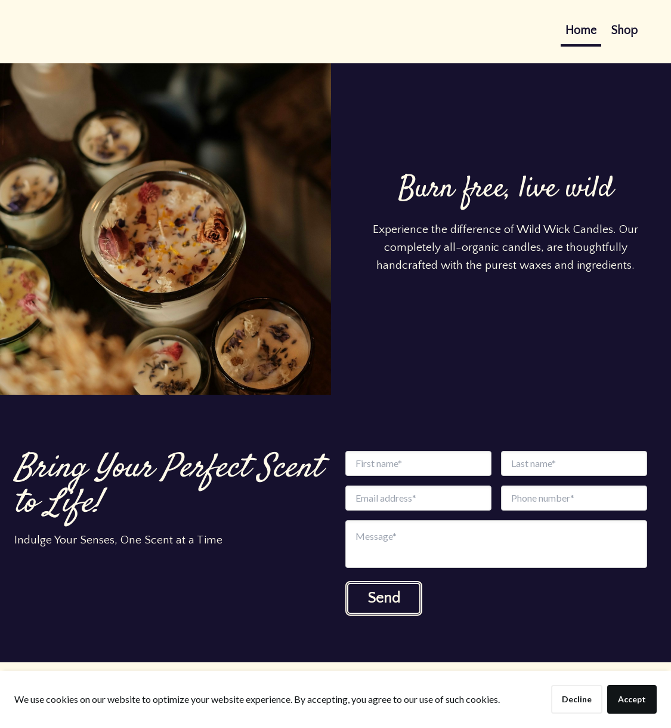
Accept (632, 699)
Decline (577, 699)
